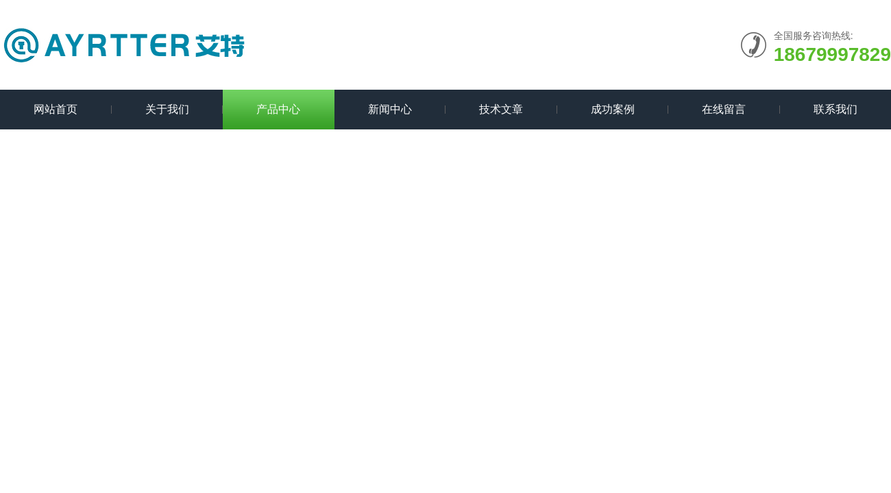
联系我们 (835, 109)
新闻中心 (390, 109)
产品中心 (278, 109)
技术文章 (501, 109)
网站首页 (55, 109)
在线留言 (724, 109)
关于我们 (167, 109)
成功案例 (613, 109)
